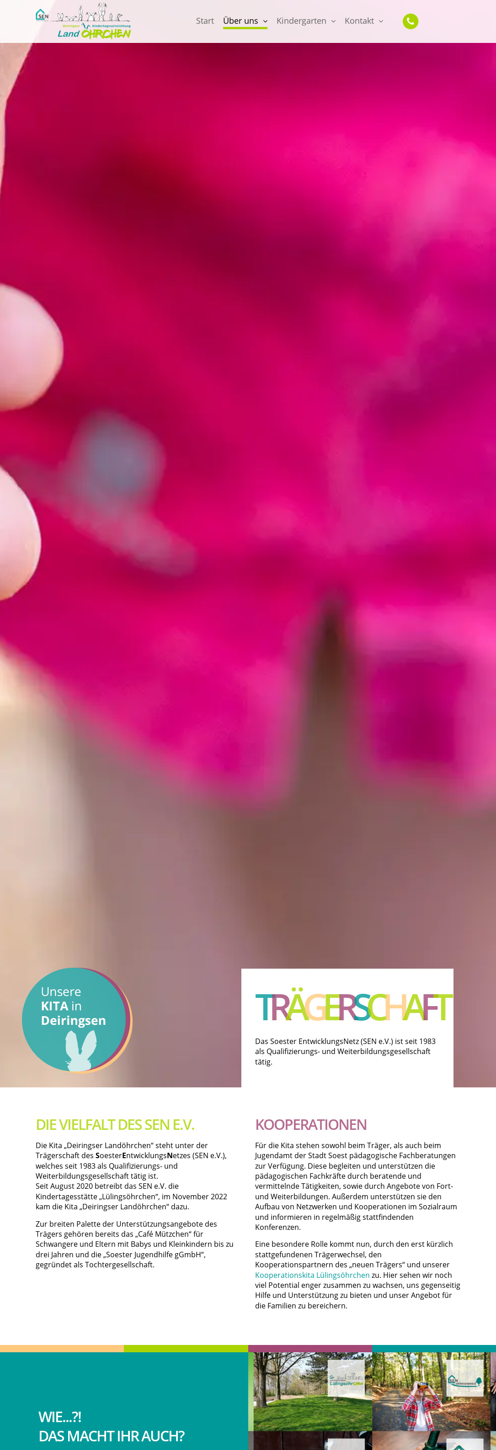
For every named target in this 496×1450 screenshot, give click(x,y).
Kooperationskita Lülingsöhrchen (312, 1275)
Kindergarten (301, 20)
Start (205, 20)
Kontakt (359, 20)
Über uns (240, 20)
